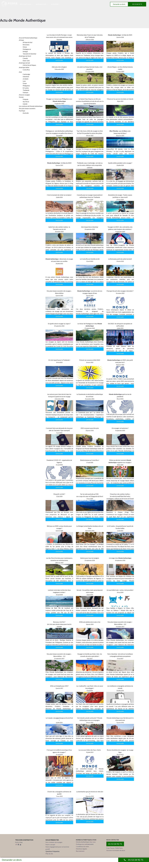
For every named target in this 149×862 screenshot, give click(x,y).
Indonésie (26, 76)
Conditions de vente (82, 846)
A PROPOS (54, 4)
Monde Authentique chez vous (86, 842)
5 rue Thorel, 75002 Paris (114, 848)
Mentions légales (81, 849)
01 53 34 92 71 (137, 4)
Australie (26, 113)
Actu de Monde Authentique (28, 38)
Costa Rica (26, 70)
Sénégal (25, 51)
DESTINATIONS (25, 4)
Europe (21, 97)
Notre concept (50, 844)
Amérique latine (24, 67)
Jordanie (25, 79)
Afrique (21, 40)
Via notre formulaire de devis (115, 850)
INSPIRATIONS (41, 4)
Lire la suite (59, 60)
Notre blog (18, 842)
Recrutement (80, 851)
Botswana (26, 44)
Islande (25, 104)
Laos (24, 81)
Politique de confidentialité (85, 844)
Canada (25, 58)
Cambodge (26, 74)
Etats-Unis (26, 60)
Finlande (25, 99)
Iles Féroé (26, 101)
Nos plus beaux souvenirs (27, 108)
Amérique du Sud (24, 63)
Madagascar (27, 49)
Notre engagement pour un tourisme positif (57, 848)
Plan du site (49, 853)
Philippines (26, 86)
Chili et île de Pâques (29, 65)
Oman (25, 83)
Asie (20, 72)
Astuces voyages (24, 95)
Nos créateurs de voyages (54, 842)
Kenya (25, 47)
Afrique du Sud (27, 42)
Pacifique (22, 111)
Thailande (26, 90)
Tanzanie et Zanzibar (29, 54)
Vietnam (25, 92)
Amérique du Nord (25, 56)
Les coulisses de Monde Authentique (30, 106)
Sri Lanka (26, 88)
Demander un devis (119, 4)
